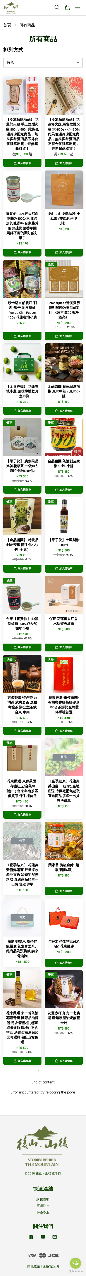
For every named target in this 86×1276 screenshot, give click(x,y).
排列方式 (13, 50)
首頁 (7, 25)
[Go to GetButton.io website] (76, 1271)
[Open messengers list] (75, 1263)
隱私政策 (33, 1266)
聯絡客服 (43, 1212)
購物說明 (43, 1199)
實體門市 (43, 1206)
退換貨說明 (51, 1266)
